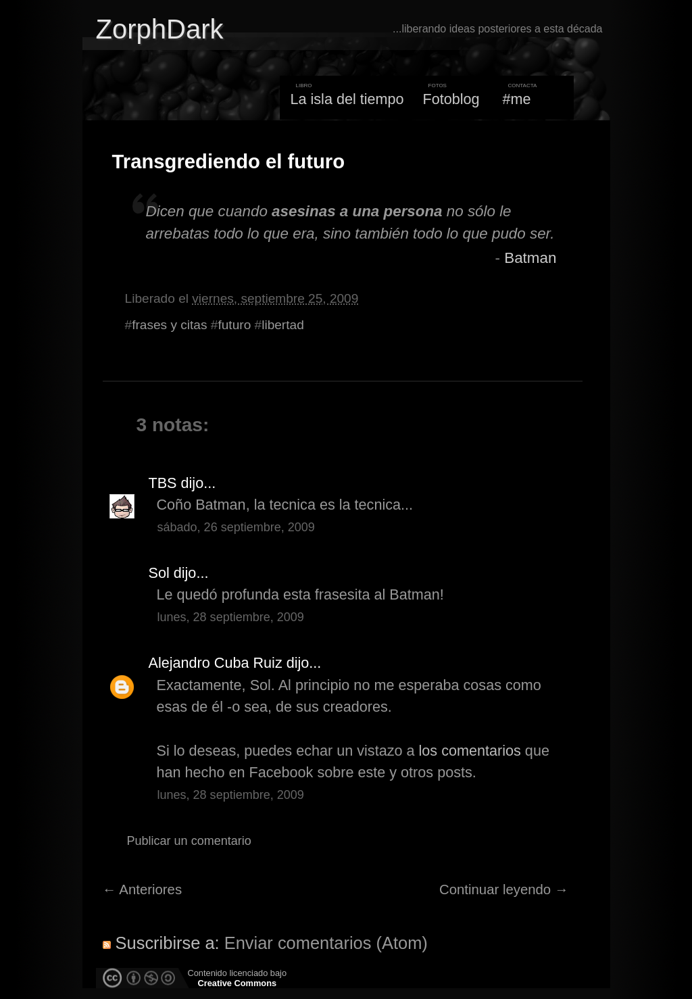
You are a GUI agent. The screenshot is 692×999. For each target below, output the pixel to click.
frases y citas (169, 325)
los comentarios (470, 750)
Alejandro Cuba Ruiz (215, 662)
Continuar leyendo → (503, 889)
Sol (159, 572)
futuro (234, 325)
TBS (163, 482)
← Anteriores (142, 889)
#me (517, 99)
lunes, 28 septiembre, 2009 (230, 617)
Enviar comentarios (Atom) (326, 942)
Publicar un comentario (189, 841)
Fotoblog (451, 99)
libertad (283, 325)
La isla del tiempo (346, 99)
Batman (530, 257)
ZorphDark (160, 29)
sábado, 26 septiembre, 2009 (236, 527)
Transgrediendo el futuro (228, 161)
